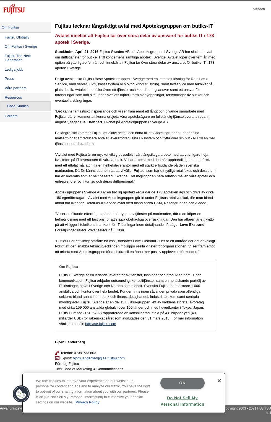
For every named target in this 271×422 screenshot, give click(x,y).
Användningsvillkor (14, 408)
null (268, 413)
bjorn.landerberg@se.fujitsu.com (98, 358)
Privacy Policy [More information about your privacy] (87, 402)
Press (9, 78)
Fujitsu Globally (17, 37)
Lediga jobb (14, 69)
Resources (13, 97)
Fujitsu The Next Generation (18, 58)
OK (182, 383)
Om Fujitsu (10, 27)
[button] (21, 394)
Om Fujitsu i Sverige (21, 46)
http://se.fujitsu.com (100, 324)
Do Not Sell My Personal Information (182, 400)
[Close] (219, 381)
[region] (123, 393)
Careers (11, 116)
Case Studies (17, 106)
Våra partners (16, 88)
